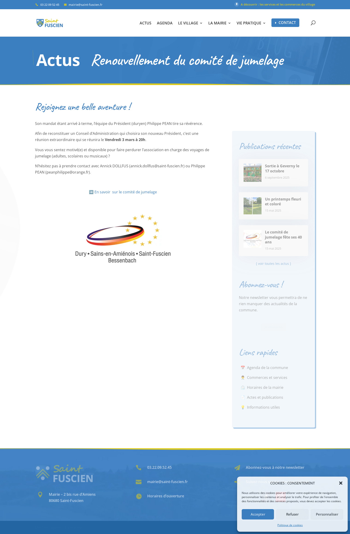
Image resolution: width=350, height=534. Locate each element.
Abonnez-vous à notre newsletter (275, 467)
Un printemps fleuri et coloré (283, 202)
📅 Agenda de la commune (264, 367)
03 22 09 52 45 (49, 5)
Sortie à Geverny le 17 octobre (282, 168)
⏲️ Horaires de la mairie (262, 387)
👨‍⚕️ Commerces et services (264, 377)
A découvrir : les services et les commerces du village (278, 4)
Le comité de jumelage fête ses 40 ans (283, 237)
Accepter (258, 514)
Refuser (292, 514)
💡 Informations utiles (260, 407)
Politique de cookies (290, 525)
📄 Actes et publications (262, 397)
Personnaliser (327, 514)
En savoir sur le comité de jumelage (125, 192)
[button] (340, 483)
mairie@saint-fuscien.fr (167, 481)
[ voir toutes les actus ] (273, 263)
